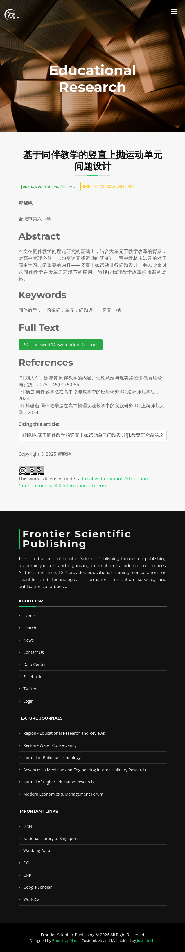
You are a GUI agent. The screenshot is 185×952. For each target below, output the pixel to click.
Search (29, 628)
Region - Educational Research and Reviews (64, 733)
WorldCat (32, 899)
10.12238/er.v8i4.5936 (109, 186)
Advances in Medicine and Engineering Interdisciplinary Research (84, 769)
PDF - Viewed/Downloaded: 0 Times (60, 344)
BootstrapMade (66, 940)
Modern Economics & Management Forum (63, 794)
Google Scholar (37, 887)
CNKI (28, 875)
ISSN (27, 826)
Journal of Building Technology (52, 757)
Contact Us (33, 652)
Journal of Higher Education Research (58, 782)
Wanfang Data (36, 850)
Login (28, 701)
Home (29, 615)
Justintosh (146, 940)
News (28, 640)
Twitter (30, 689)
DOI (26, 863)
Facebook (32, 676)
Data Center (34, 664)
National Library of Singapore (51, 838)
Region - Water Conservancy (49, 745)
